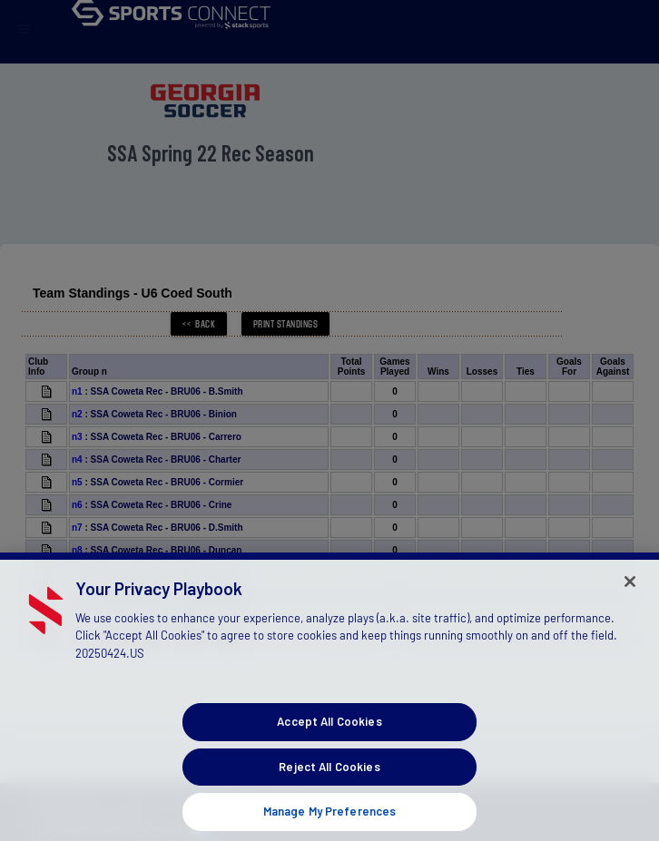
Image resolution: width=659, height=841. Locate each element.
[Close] (630, 594)
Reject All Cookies (329, 778)
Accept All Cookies (329, 733)
